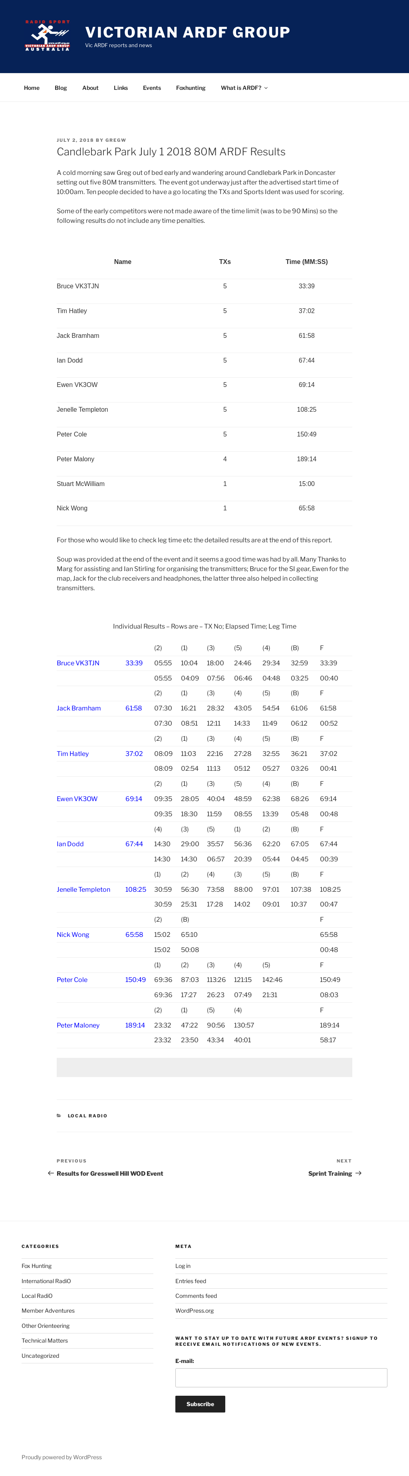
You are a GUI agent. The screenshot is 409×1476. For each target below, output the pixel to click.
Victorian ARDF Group (188, 32)
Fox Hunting (37, 1265)
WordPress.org (194, 1310)
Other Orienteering (45, 1325)
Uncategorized (40, 1355)
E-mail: (184, 1360)
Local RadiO (88, 1116)
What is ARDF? (245, 87)
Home (32, 87)
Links (121, 87)
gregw (116, 140)
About (90, 87)
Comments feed (196, 1295)
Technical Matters (45, 1340)
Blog (61, 87)
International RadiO (46, 1281)
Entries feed (190, 1281)
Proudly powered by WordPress (62, 1457)
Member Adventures (48, 1310)
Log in (183, 1265)
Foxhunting (191, 87)
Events (152, 87)
